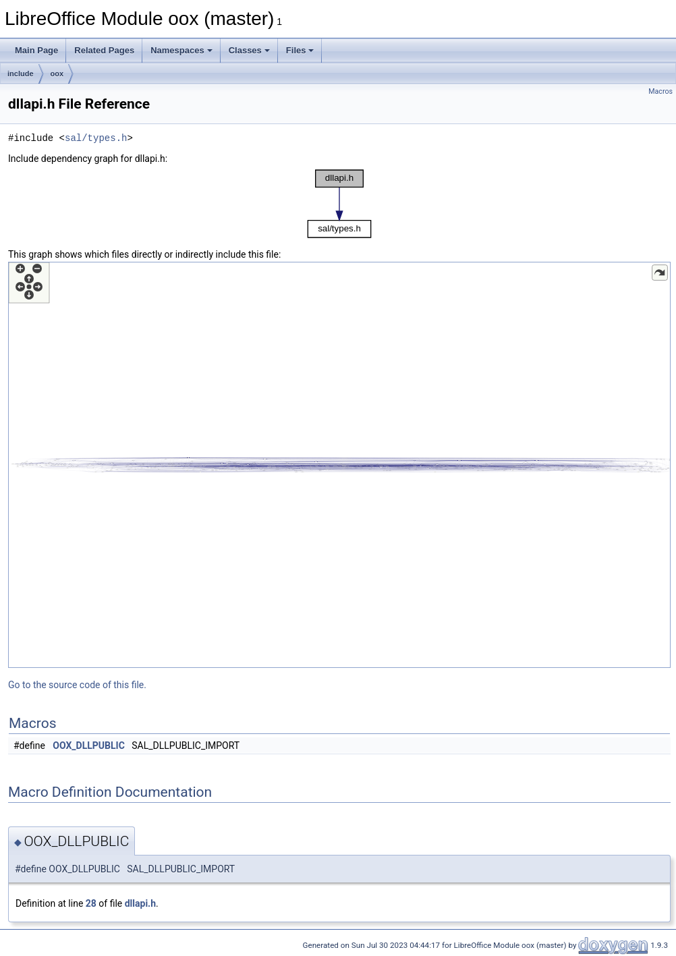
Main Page (36, 50)
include (20, 73)
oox (57, 73)
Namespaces (181, 50)
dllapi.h (140, 903)
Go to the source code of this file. (77, 684)
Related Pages (104, 50)
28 (91, 903)
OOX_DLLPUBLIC (89, 745)
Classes (249, 50)
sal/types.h (96, 138)
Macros (660, 91)
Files (300, 50)
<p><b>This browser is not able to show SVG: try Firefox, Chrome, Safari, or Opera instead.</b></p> (339, 204)
